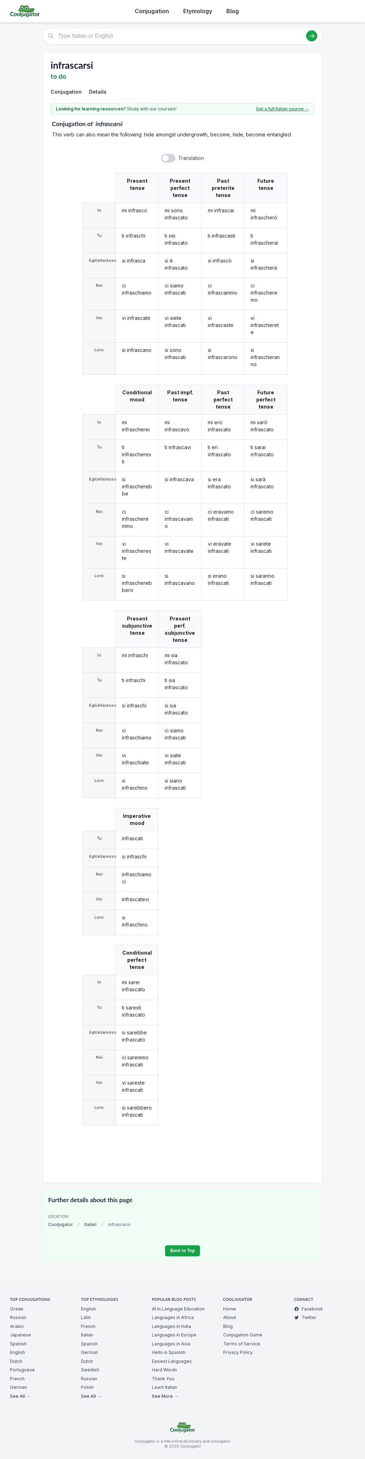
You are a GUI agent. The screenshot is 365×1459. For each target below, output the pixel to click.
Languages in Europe (174, 1335)
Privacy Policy (238, 1352)
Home (229, 1309)
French (17, 1378)
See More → (165, 1396)
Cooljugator (60, 1224)
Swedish (90, 1369)
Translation (191, 158)
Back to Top (182, 1250)
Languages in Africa (173, 1317)
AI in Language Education (178, 1309)
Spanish (18, 1343)
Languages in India (171, 1326)
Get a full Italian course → (282, 108)
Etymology (197, 11)
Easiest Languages (172, 1361)
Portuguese (22, 1369)
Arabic (17, 1326)
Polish (87, 1387)
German (18, 1387)
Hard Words (164, 1369)
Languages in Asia (171, 1343)
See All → (20, 1396)
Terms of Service (241, 1343)
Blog (232, 11)
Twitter (305, 1317)
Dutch (16, 1361)
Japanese (20, 1335)
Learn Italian (164, 1387)
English (17, 1352)
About (229, 1317)
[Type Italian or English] (182, 36)
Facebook (308, 1309)
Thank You (163, 1378)
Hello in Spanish (168, 1352)
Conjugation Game (242, 1335)
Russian (18, 1317)
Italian (90, 1224)
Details (98, 92)
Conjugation (152, 11)
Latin (86, 1317)
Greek (17, 1309)
